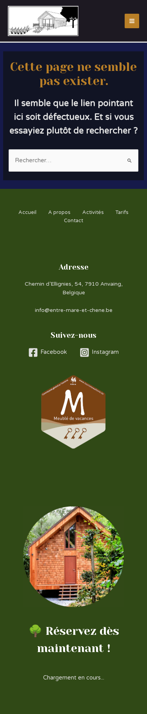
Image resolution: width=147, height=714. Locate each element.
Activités (93, 212)
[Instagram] (99, 352)
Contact (73, 220)
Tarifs (122, 212)
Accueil (27, 212)
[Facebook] (47, 352)
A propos (59, 212)
